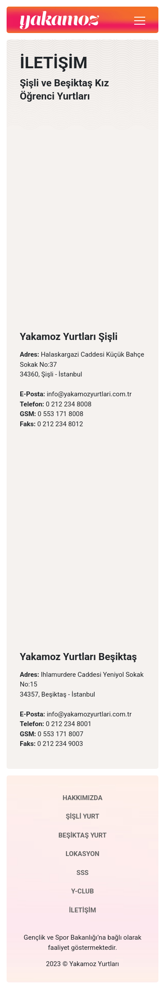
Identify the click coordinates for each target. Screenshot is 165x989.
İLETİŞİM (82, 910)
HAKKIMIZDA (82, 798)
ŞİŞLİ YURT (82, 816)
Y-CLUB (82, 891)
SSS (83, 873)
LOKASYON (82, 854)
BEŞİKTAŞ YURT (83, 835)
